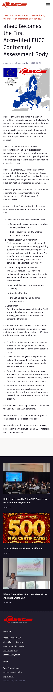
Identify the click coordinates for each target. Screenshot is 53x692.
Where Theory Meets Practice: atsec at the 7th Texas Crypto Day (25, 596)
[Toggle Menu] (48, 4)
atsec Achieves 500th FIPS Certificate (22, 548)
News (39, 19)
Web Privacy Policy (11, 668)
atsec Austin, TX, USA (12, 638)
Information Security (27, 19)
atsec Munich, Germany (13, 642)
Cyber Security (10, 19)
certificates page (31, 419)
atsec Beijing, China (11, 655)
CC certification (43, 429)
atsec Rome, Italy (10, 650)
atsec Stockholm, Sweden (14, 646)
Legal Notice (8, 676)
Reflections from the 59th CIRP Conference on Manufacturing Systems (25, 501)
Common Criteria (36, 15)
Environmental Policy (12, 672)
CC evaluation (24, 429)
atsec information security (15, 15)
